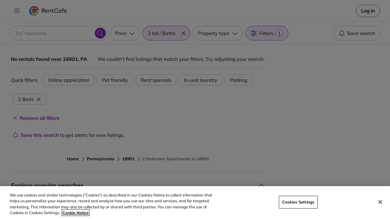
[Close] (380, 202)
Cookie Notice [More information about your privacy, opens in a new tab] (75, 212)
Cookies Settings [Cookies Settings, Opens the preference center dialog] (298, 202)
